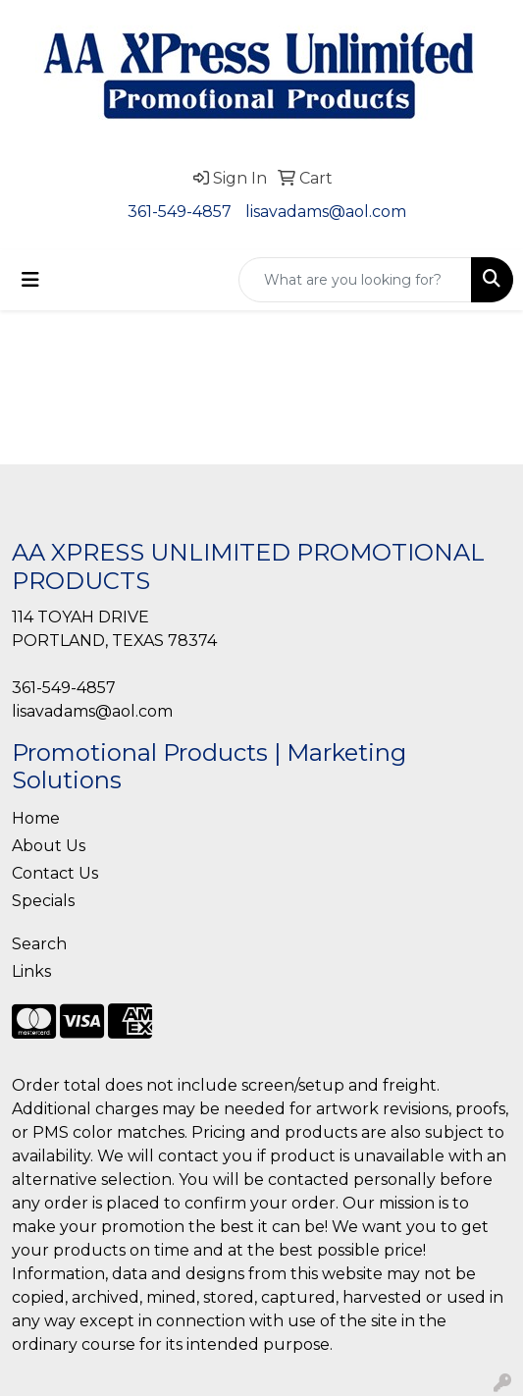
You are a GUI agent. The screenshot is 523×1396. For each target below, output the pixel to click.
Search (39, 944)
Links (31, 971)
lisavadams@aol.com (325, 211)
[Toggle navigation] (30, 280)
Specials (43, 900)
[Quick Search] (355, 279)
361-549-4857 (180, 211)
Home (36, 818)
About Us (48, 845)
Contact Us (55, 873)
